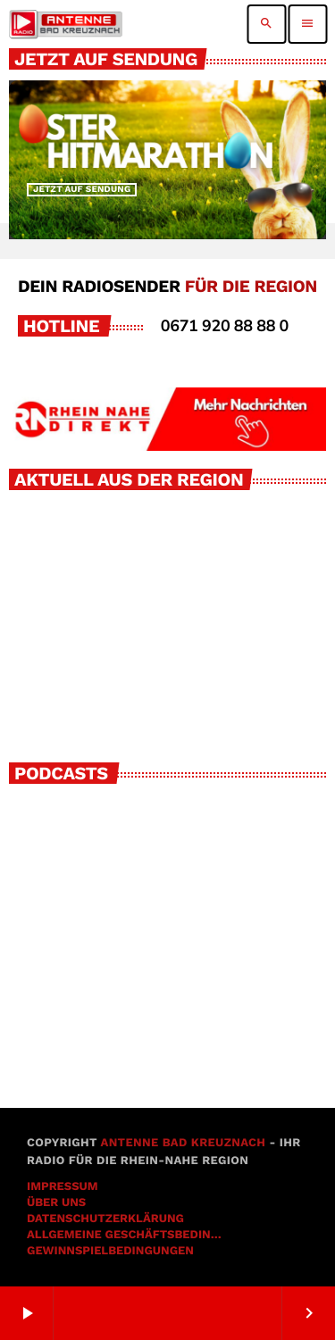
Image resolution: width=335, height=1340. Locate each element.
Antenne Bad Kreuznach (182, 1143)
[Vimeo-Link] (65, 24)
